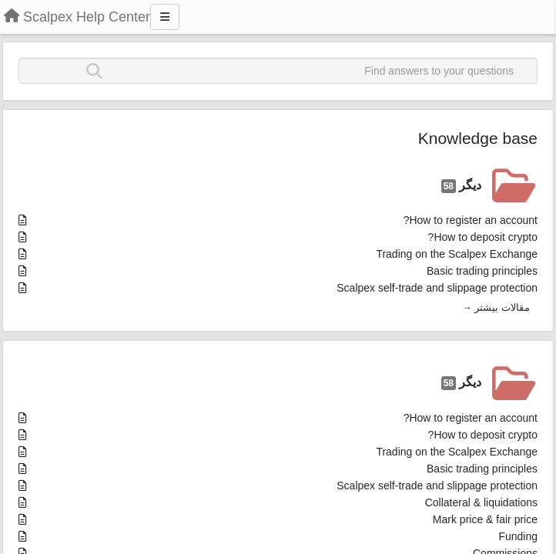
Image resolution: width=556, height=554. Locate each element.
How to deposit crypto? (483, 237)
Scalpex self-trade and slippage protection (437, 288)
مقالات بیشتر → (496, 307)
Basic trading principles (482, 271)
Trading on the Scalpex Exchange (457, 254)
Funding (518, 536)
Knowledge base (478, 138)
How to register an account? (471, 220)
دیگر (461, 186)
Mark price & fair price (485, 519)
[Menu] (164, 17)
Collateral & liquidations (481, 502)
